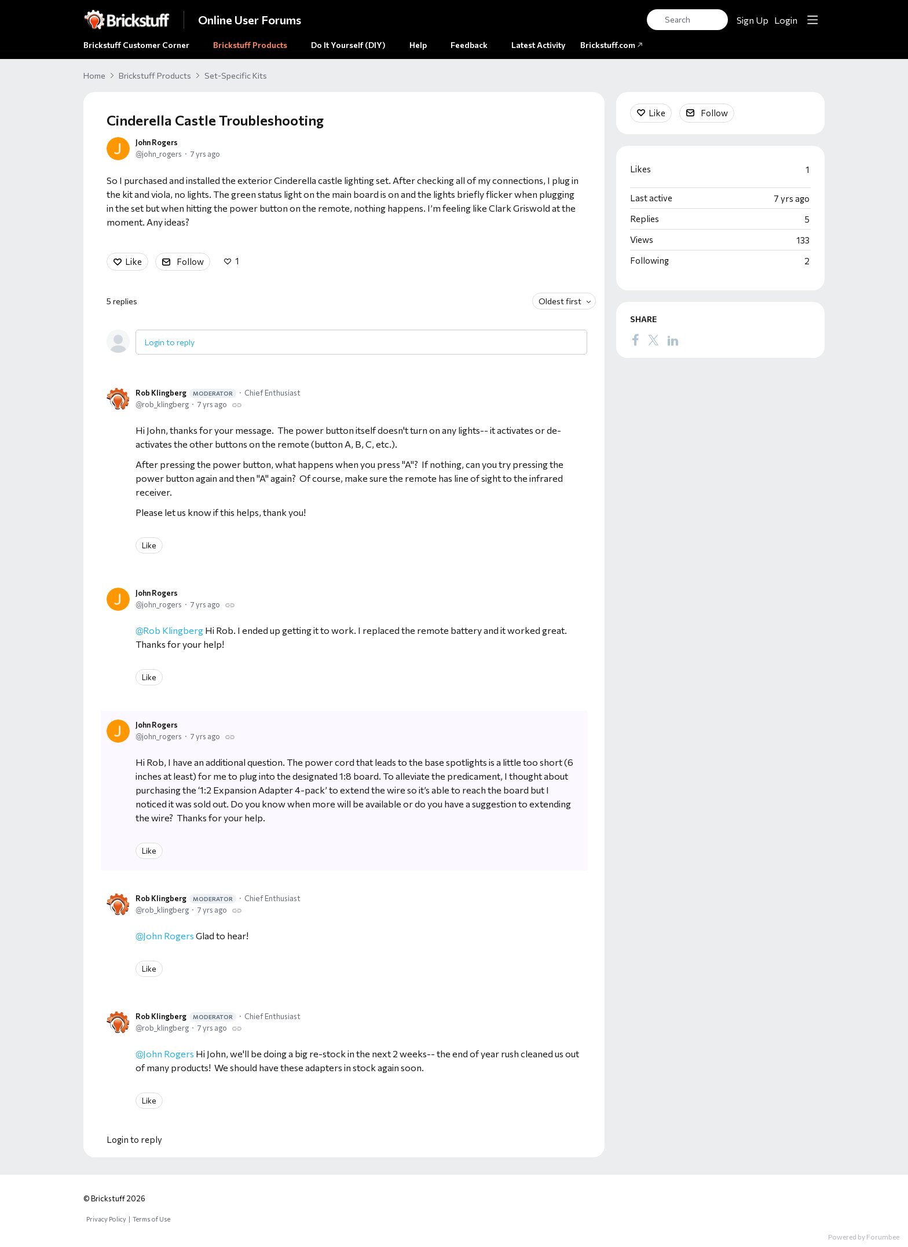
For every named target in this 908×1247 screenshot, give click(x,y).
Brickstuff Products (250, 45)
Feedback (469, 45)
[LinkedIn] (673, 339)
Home (94, 75)
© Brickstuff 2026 (114, 1198)
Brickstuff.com (611, 45)
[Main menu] (812, 19)
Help (418, 45)
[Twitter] (653, 339)
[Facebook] (635, 339)
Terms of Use (151, 1219)
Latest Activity (538, 45)
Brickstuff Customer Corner (136, 45)
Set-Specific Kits (235, 75)
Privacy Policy (106, 1219)
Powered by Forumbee (863, 1237)
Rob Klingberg (186, 393)
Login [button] (785, 19)
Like (133, 261)
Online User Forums (249, 20)
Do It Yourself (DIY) (348, 45)
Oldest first (560, 301)
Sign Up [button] (752, 19)
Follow (190, 261)
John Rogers (157, 142)
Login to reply (170, 342)
